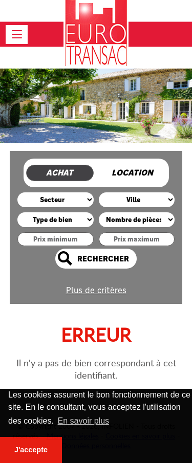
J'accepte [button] (31, 450)
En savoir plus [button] (84, 420)
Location (132, 172)
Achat (59, 172)
